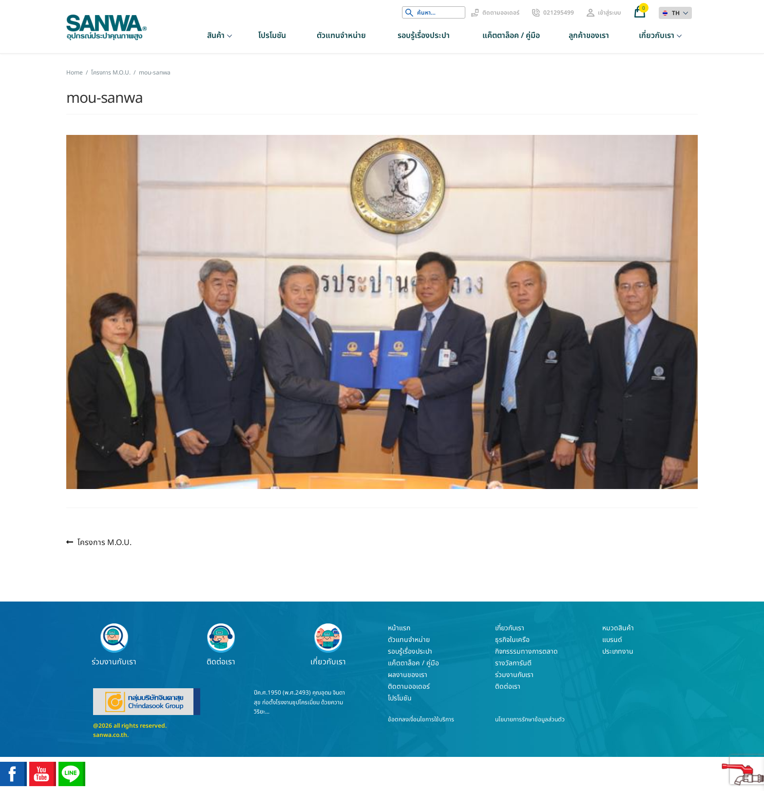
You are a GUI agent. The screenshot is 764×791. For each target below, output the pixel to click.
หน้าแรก (399, 628)
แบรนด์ (612, 640)
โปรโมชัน (272, 35)
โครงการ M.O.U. (111, 72)
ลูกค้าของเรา (589, 35)
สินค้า (216, 35)
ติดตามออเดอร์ (500, 12)
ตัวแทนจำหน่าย (341, 35)
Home (74, 72)
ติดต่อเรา (221, 644)
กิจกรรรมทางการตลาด (526, 651)
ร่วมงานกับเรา (114, 644)
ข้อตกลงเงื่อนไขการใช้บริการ (421, 719)
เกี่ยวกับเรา (656, 35)
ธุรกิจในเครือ (512, 640)
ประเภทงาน (617, 651)
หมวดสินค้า (618, 628)
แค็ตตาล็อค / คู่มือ (511, 35)
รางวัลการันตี (513, 663)
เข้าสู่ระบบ (609, 12)
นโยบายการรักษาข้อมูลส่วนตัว (530, 719)
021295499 (558, 12)
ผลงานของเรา (407, 675)
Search (409, 13)
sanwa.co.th (110, 735)
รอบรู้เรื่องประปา (424, 35)
